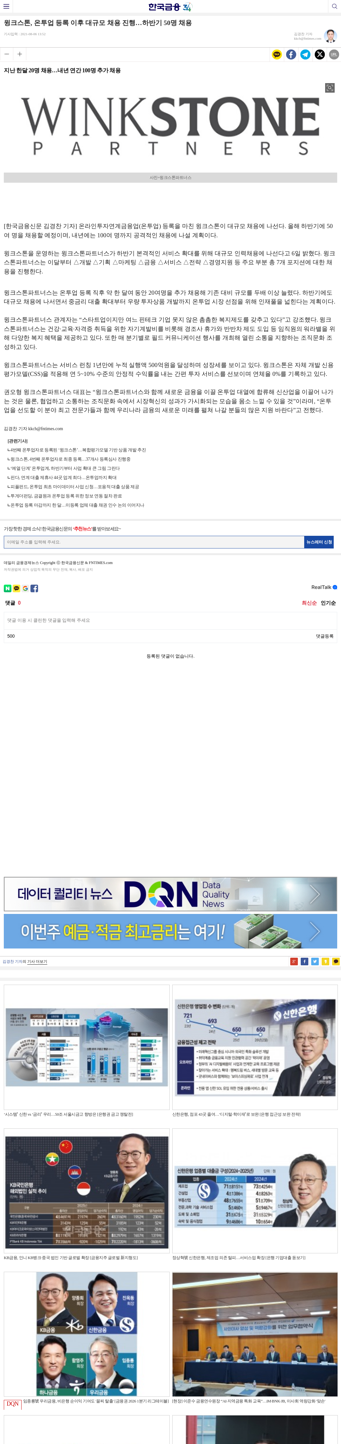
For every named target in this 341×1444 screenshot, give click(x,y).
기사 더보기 (37, 760)
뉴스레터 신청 (319, 542)
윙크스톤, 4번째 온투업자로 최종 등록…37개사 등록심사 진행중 (70, 459)
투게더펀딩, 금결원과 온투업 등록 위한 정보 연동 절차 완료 (66, 496)
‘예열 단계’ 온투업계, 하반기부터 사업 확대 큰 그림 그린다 (65, 468)
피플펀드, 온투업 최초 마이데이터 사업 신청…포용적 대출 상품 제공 (74, 486)
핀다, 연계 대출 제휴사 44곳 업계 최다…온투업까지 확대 (63, 477)
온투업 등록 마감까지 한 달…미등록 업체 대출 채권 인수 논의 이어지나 (77, 505)
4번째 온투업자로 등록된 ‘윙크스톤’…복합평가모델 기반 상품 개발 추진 (78, 450)
